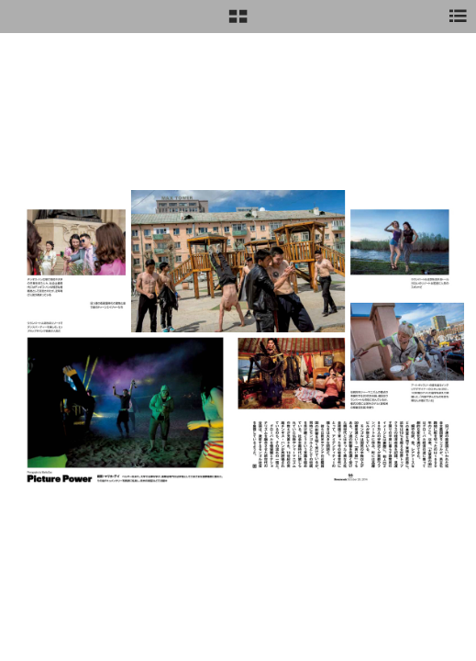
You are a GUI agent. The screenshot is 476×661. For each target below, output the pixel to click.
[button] (238, 22)
